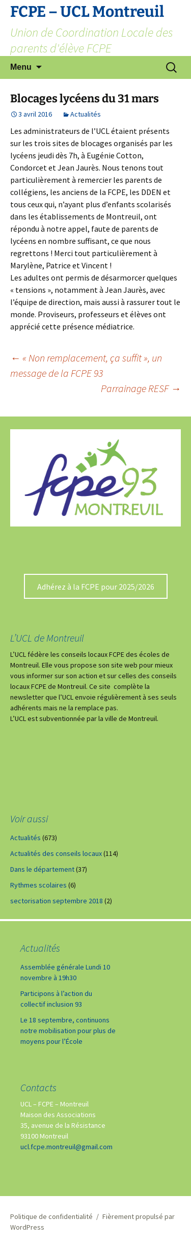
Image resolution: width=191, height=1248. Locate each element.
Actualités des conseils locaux (56, 853)
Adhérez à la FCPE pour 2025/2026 (95, 586)
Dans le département (42, 869)
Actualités (85, 114)
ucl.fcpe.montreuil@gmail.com (66, 1146)
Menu (21, 67)
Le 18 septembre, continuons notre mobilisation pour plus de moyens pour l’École (68, 1030)
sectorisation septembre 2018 (56, 900)
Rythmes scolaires (38, 885)
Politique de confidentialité (51, 1216)
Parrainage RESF (141, 388)
